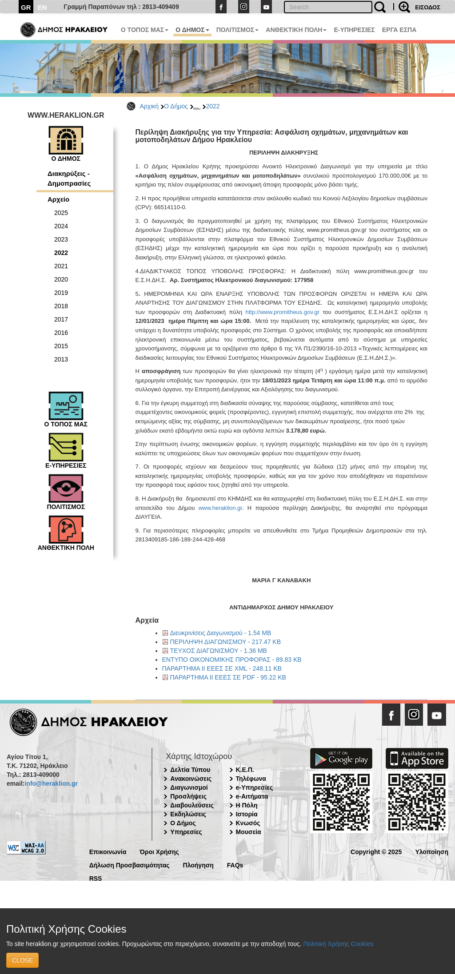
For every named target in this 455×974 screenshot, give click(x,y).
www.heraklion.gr (220, 508)
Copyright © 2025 (376, 851)
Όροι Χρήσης (159, 851)
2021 (61, 266)
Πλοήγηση (198, 864)
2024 (61, 226)
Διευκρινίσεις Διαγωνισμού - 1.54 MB (220, 632)
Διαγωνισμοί (189, 787)
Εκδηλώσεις (188, 814)
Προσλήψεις (188, 796)
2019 (61, 292)
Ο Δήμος (176, 106)
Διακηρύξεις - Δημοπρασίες (69, 178)
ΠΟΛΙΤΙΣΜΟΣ (237, 29)
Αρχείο (58, 199)
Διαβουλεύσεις (192, 805)
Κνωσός (248, 823)
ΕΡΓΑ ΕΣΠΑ (399, 29)
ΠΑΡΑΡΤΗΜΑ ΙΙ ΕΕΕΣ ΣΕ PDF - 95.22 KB (228, 677)
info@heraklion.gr (50, 783)
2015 (61, 346)
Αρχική (149, 106)
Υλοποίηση (431, 851)
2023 (61, 239)
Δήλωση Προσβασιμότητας (129, 864)
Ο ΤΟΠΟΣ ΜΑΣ (144, 29)
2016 (61, 332)
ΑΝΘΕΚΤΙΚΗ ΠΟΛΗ (296, 29)
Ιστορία (247, 814)
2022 (213, 106)
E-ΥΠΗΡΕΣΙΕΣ (354, 29)
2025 (61, 212)
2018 (61, 306)
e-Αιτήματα (252, 796)
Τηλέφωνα (251, 778)
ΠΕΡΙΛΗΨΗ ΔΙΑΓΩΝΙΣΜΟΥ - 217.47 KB (225, 641)
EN (42, 7)
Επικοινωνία (108, 851)
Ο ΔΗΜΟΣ (192, 29)
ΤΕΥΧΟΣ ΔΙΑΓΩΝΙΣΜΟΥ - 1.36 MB (218, 650)
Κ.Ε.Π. (245, 769)
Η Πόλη (247, 805)
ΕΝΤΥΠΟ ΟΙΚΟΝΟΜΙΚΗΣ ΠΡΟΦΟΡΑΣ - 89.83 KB (232, 659)
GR (26, 7)
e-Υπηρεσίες (254, 787)
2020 (61, 279)
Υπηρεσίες (186, 831)
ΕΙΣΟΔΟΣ (427, 7)
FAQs (235, 864)
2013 (61, 359)
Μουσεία (248, 831)
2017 (61, 319)
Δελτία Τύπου (190, 769)
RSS (95, 878)
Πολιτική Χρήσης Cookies (338, 943)
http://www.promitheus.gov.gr (282, 312)
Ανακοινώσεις (191, 778)
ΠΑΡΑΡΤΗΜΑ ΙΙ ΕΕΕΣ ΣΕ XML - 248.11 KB (222, 668)
